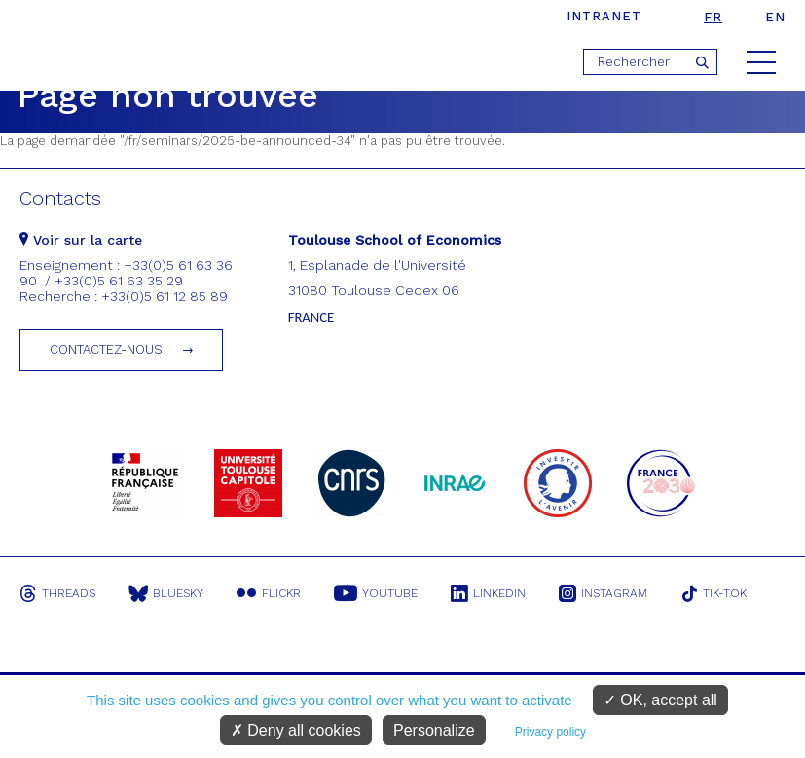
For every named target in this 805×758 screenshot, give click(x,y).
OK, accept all (660, 700)
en (775, 17)
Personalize (434, 730)
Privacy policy (550, 732)
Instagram (603, 593)
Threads (57, 593)
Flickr (269, 593)
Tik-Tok (713, 593)
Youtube (376, 593)
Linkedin (488, 593)
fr (713, 17)
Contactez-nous (106, 349)
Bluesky (165, 593)
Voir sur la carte (80, 239)
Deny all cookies (296, 730)
